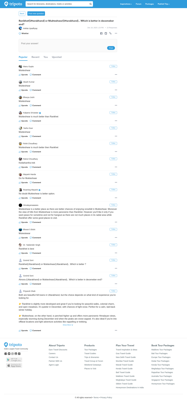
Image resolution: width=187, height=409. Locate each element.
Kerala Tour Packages (160, 365)
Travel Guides (90, 353)
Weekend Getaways (92, 365)
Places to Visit (90, 369)
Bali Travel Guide (123, 372)
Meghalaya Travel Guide (126, 380)
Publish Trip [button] (163, 4)
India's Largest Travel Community (16, 349)
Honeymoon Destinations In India (130, 387)
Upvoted (57, 57)
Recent (35, 57)
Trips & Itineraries (91, 357)
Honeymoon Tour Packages (163, 384)
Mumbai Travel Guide (125, 361)
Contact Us (53, 357)
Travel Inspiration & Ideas (126, 350)
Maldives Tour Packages (161, 350)
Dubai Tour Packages (160, 361)
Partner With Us (55, 361)
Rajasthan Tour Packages (162, 372)
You (46, 57)
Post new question (36, 13)
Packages (149, 4)
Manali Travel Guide (124, 365)
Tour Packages (90, 350)
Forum (138, 4)
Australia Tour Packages (161, 376)
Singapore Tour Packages (162, 380)
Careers (52, 353)
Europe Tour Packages (160, 357)
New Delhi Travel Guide (126, 357)
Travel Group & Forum (93, 361)
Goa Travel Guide (123, 353)
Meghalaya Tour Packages (162, 369)
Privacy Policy (106, 397)
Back (22, 13)
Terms (96, 397)
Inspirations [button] (126, 4)
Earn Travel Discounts (58, 350)
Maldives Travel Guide (125, 376)
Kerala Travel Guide (124, 369)
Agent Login (54, 365)
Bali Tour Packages (159, 353)
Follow (113, 66)
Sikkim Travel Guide (124, 384)
